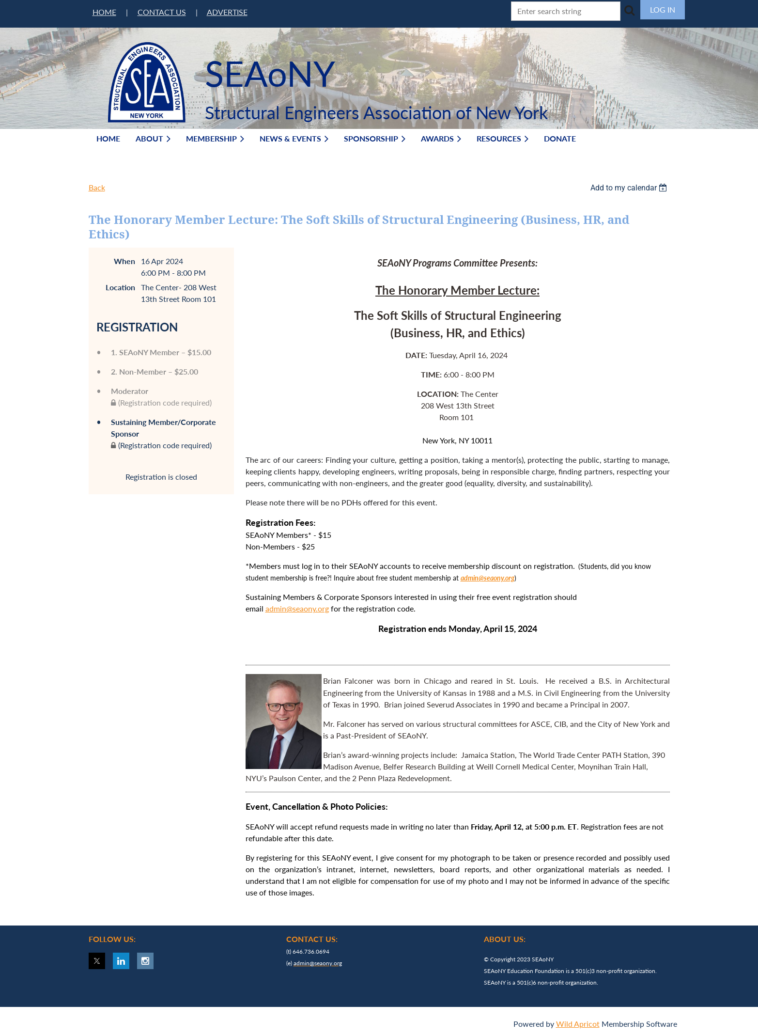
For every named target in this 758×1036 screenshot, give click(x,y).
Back (97, 187)
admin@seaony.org (297, 608)
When (124, 261)
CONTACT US (162, 11)
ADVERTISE (227, 11)
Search (629, 10)
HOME (104, 11)
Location (120, 287)
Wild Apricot (578, 1023)
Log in (662, 9)
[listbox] (630, 188)
